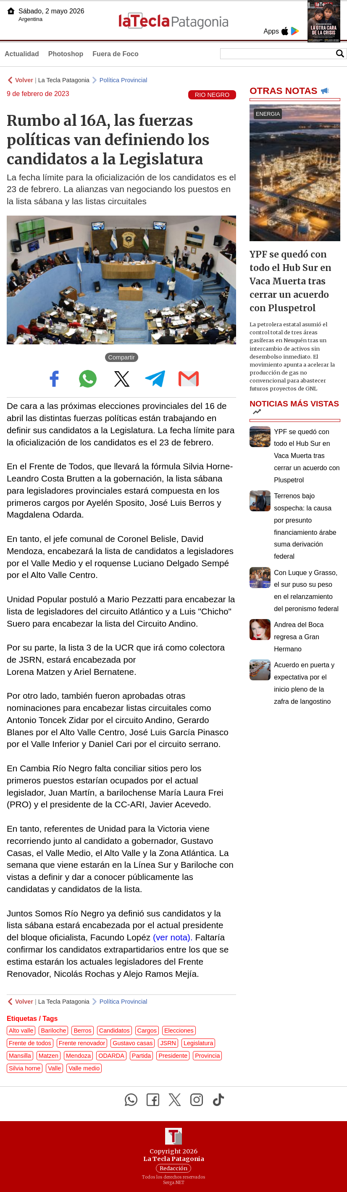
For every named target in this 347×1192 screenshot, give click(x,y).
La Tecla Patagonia (63, 80)
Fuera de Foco (115, 53)
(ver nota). (173, 937)
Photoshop (66, 53)
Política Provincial (123, 80)
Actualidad (22, 53)
